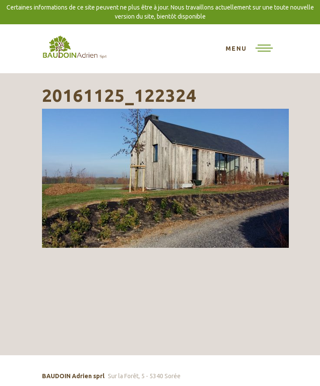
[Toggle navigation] (249, 49)
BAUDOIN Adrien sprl (74, 46)
